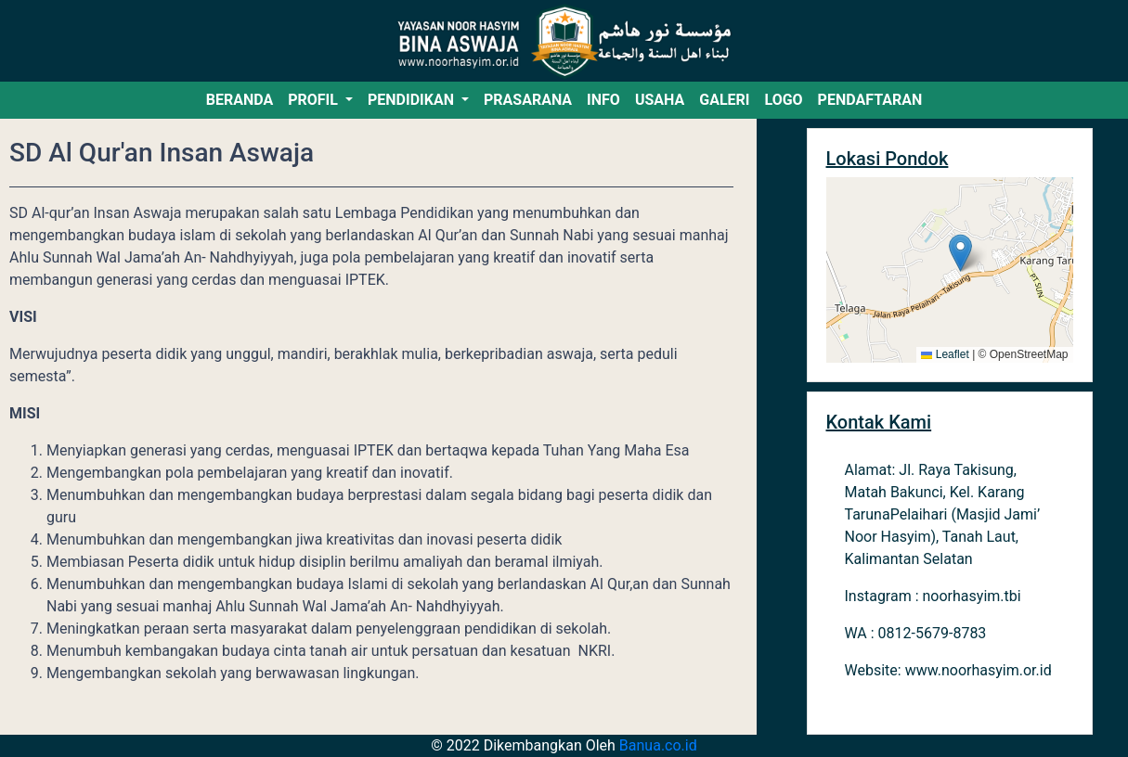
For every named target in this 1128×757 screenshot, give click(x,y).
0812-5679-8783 (932, 633)
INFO (603, 100)
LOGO (783, 100)
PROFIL (315, 100)
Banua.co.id (658, 745)
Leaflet (944, 354)
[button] (960, 253)
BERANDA (239, 100)
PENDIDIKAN (413, 100)
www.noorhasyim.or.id (978, 670)
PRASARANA (528, 100)
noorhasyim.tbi (972, 596)
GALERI (724, 100)
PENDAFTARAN (870, 100)
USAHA (659, 100)
